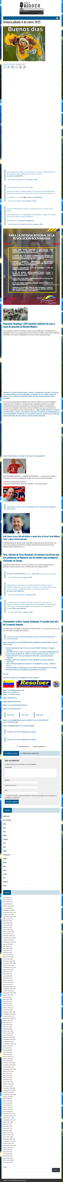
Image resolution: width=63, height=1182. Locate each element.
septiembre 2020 (8, 1044)
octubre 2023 (7, 965)
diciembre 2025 (7, 910)
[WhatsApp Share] (16, 67)
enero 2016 (6, 1162)
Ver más (6, 674)
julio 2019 (6, 1073)
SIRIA (4, 866)
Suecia (4, 870)
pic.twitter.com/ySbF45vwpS (33, 197)
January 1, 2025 (28, 612)
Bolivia (4, 824)
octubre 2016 (7, 1143)
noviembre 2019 (8, 1065)
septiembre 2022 (8, 993)
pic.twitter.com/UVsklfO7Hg (15, 591)
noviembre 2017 (8, 1116)
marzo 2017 (6, 1133)
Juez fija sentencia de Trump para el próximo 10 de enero (26, 670)
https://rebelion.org (10, 698)
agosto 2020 (6, 1046)
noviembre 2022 (8, 988)
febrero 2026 (7, 906)
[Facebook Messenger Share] (8, 67)
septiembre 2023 (8, 967)
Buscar (5, 1167)
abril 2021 (6, 1029)
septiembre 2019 (8, 1069)
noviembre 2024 (8, 938)
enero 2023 (6, 984)
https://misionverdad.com (12, 701)
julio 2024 (6, 946)
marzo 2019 (6, 1082)
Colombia (5, 839)
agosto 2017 (6, 1122)
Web (6, 790)
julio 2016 (6, 1149)
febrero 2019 (7, 1084)
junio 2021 (6, 1024)
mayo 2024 (6, 950)
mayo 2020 (6, 1052)
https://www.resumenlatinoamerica (15, 705)
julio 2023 (6, 972)
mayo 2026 (6, 900)
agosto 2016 (6, 1147)
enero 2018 (6, 1111)
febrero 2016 (7, 1160)
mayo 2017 (6, 1128)
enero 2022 (6, 1010)
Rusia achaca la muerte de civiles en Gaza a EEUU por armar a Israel (30, 654)
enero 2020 (6, 1060)
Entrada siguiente (39, 746)
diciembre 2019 (7, 1063)
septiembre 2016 (8, 1145)
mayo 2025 (6, 925)
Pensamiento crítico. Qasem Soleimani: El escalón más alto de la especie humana (30, 623)
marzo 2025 (6, 929)
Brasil (4, 828)
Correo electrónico (10, 785)
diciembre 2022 (7, 986)
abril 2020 (6, 1054)
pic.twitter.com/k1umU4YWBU (16, 573)
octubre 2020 (7, 1041)
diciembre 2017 (7, 1113)
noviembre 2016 (8, 1141)
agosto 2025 (6, 919)
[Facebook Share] (4, 67)
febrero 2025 (7, 931)
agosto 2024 (6, 944)
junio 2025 (6, 923)
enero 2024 (6, 959)
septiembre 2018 (8, 1094)
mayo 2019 (6, 1077)
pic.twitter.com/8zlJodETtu (15, 176)
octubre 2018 (7, 1092)
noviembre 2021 (8, 1014)
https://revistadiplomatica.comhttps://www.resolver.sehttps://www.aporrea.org (13, 692)
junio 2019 (6, 1075)
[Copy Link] (20, 67)
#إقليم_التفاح (35, 573)
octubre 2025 (7, 914)
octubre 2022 (7, 991)
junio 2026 (6, 897)
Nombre (7, 780)
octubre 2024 (7, 940)
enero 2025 (6, 933)
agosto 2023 (6, 969)
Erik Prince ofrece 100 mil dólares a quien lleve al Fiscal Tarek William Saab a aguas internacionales (31, 537)
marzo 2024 (6, 955)
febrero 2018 (7, 1109)
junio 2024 (6, 948)
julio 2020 (6, 1048)
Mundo (4, 862)
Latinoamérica (6, 855)
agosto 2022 (6, 995)
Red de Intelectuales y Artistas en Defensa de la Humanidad (24, 456)
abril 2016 (6, 1156)
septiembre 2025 (8, 917)
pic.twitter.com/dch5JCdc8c (18, 608)
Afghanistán (6, 816)
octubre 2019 (7, 1067)
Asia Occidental (7, 820)
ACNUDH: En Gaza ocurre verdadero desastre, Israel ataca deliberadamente (32, 652)
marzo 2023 (6, 980)
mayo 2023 (6, 976)
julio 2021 (6, 1022)
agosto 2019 (6, 1071)
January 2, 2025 (31, 201)
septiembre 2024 (8, 942)
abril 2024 (6, 952)
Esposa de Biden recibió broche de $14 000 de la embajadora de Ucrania (31, 668)
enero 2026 (6, 908)
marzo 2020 (6, 1056)
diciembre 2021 (7, 1012)
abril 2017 (6, 1130)
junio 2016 (6, 1152)
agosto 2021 (6, 1020)
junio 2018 (6, 1101)
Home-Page (10, 715)
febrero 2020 (7, 1058)
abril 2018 (6, 1105)
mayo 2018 (6, 1103)
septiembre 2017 (8, 1120)
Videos (4, 886)
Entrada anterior (23, 746)
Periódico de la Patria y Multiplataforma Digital (21, 732)
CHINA (4, 835)
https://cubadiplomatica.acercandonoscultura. (19, 726)
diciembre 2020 (7, 1037)
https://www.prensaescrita (12, 709)
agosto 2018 (6, 1097)
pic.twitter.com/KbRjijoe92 (26, 220)
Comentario (8, 767)
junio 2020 (6, 1050)
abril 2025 (6, 927)
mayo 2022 (6, 1001)
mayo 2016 (6, 1154)
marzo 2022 (6, 1005)
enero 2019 (6, 1086)
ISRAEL (4, 851)
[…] (23, 547)
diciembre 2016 (7, 1139)
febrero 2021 (7, 1033)
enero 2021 (6, 1035)
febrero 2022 (7, 1008)
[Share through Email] (24, 67)
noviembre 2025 (8, 912)
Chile (4, 832)
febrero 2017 (7, 1135)
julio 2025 (6, 921)
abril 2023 (6, 978)
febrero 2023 (7, 982)
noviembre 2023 (8, 963)
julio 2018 (6, 1099)
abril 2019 (6, 1080)
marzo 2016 (6, 1158)
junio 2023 (6, 974)
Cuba (4, 843)
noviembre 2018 (8, 1090)
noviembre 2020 (8, 1039)
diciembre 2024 (7, 936)
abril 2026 (6, 902)
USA (4, 878)
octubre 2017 (7, 1118)
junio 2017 (6, 1126)
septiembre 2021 (8, 1018)
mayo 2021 (6, 1027)
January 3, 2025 (32, 179)
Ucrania (5, 874)
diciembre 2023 (7, 961)
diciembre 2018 (7, 1088)
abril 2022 (6, 1003)
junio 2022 (6, 999)
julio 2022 (6, 997)
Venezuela (5, 882)
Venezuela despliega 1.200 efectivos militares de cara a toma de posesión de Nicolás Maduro (29, 325)
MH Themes (23, 1180)
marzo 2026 (6, 904)
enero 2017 (6, 1137)
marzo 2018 (6, 1107)
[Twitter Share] (12, 67)
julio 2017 (6, 1124)
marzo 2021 (6, 1031)
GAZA (4, 847)
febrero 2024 (7, 957)
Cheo (13, 64)
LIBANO (5, 859)
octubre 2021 (7, 1016)
